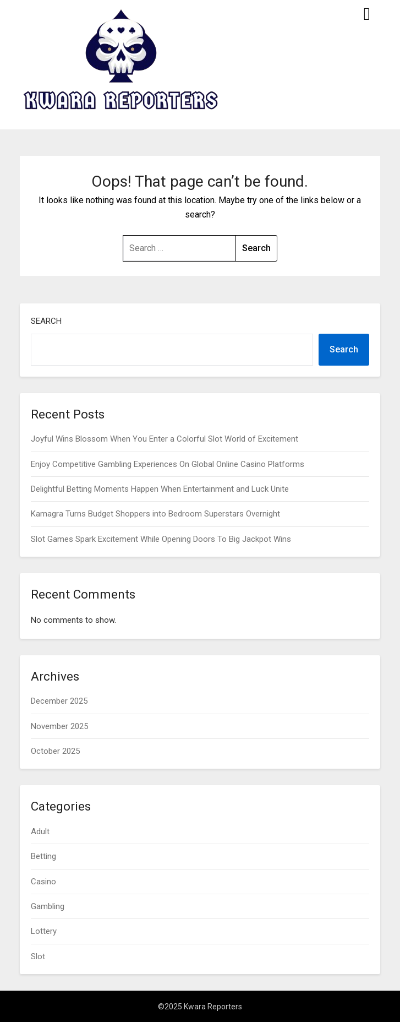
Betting (43, 856)
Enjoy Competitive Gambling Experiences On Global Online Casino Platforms (167, 464)
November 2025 (59, 726)
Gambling (47, 906)
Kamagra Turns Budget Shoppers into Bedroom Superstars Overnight (155, 514)
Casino (43, 882)
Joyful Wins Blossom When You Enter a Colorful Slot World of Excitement (164, 439)
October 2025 (55, 751)
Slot (38, 956)
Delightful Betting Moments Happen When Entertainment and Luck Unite (160, 489)
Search (46, 321)
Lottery (44, 931)
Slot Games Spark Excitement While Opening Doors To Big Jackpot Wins (161, 539)
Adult (40, 831)
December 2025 (59, 701)
